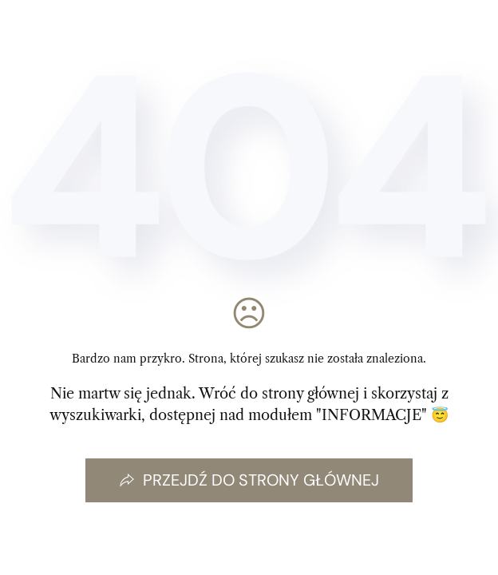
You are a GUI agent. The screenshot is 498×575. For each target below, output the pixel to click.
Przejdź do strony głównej (249, 480)
